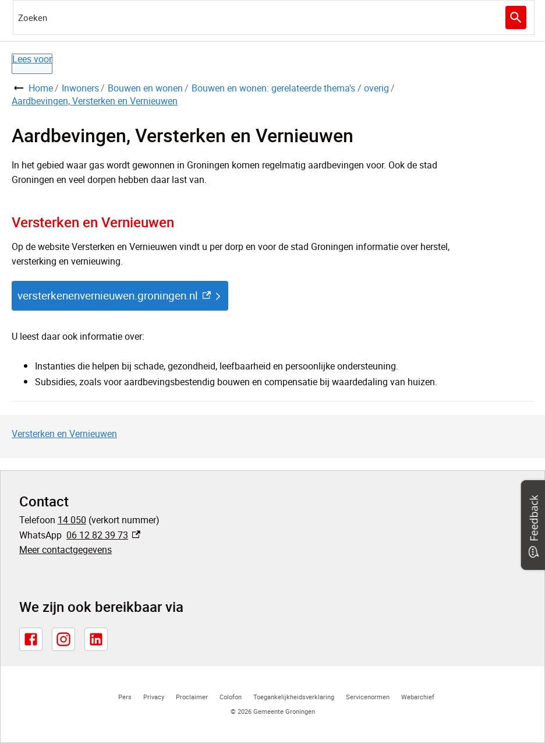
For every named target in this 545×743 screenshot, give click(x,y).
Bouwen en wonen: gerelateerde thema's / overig (290, 88)
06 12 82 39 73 (103, 535)
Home (41, 88)
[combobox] (273, 17)
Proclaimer (192, 696)
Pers (125, 696)
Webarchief (417, 696)
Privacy (153, 696)
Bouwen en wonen (145, 88)
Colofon (231, 696)
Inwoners (80, 88)
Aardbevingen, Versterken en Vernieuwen (95, 100)
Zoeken (514, 17)
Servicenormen (368, 696)
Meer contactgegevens (65, 549)
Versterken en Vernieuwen (64, 433)
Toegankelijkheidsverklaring (293, 696)
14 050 (72, 519)
